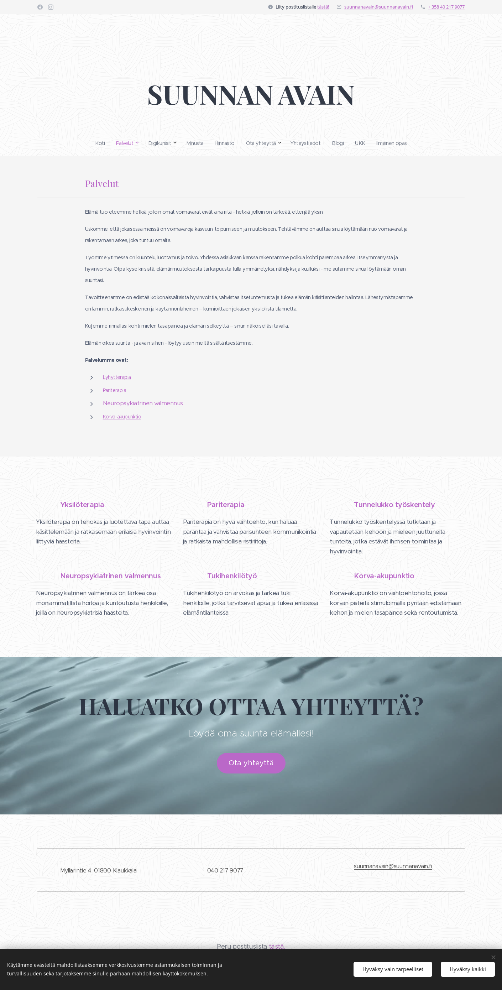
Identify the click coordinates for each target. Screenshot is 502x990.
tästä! (323, 7)
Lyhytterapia (117, 377)
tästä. (277, 946)
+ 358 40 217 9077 (446, 7)
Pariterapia (114, 390)
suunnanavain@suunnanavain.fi (378, 7)
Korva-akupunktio (122, 416)
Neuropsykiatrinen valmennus (143, 403)
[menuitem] (197, 143)
